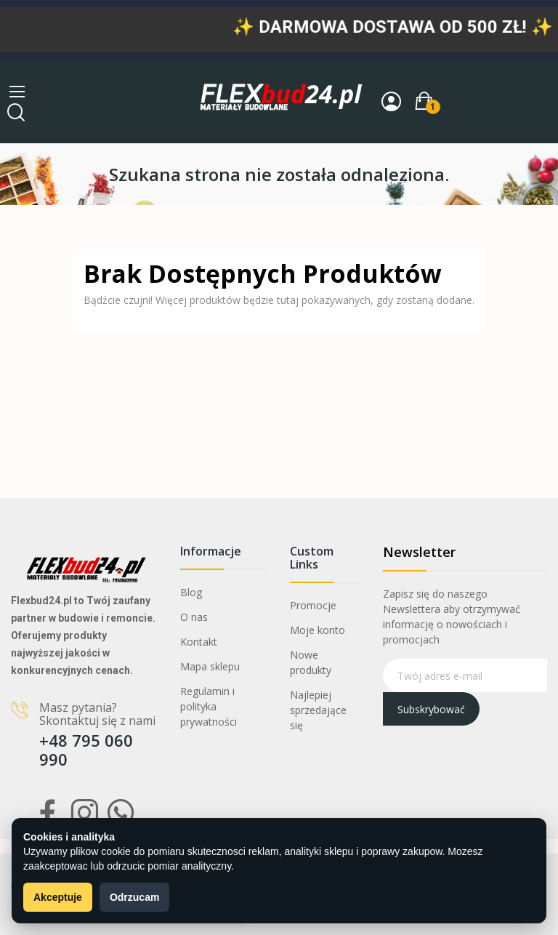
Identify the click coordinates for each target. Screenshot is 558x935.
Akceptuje (57, 897)
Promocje (313, 605)
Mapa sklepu (210, 666)
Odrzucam (134, 897)
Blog (191, 592)
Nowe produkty (310, 662)
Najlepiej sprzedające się (318, 710)
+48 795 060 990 (86, 750)
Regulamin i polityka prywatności (208, 706)
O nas (194, 617)
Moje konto (317, 630)
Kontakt (198, 642)
